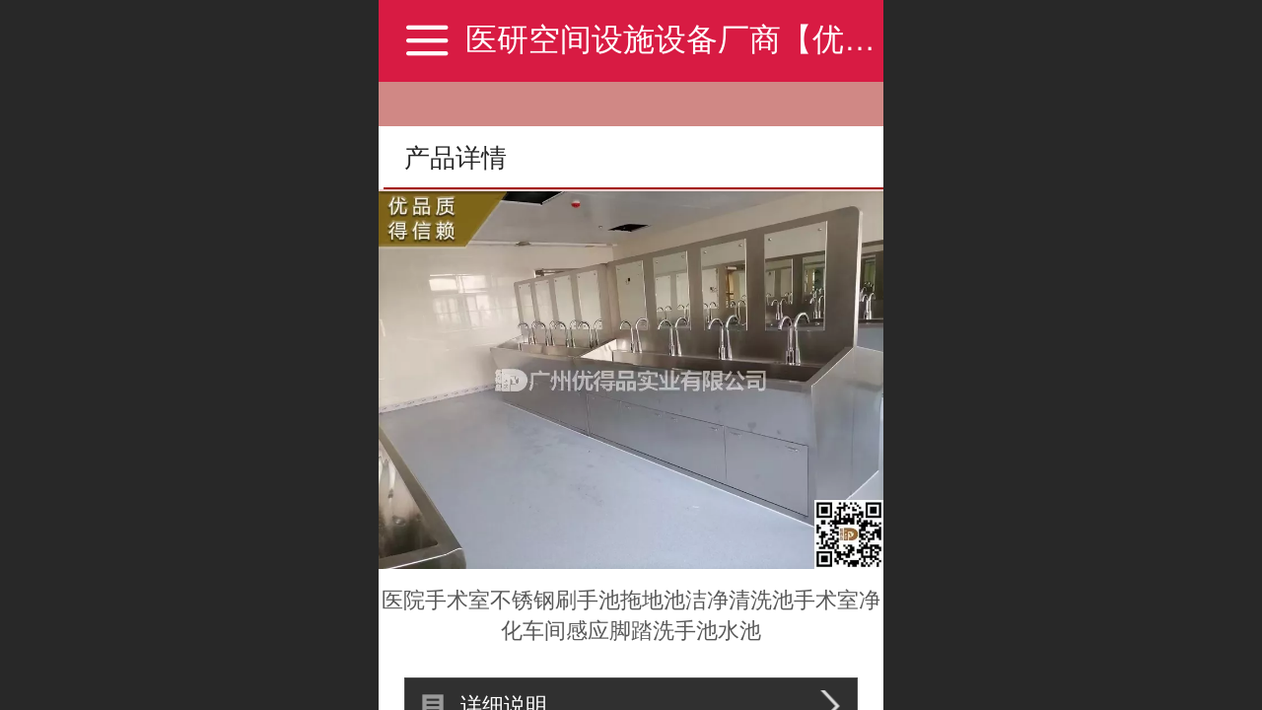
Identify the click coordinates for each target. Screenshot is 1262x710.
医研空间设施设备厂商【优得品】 (702, 39)
